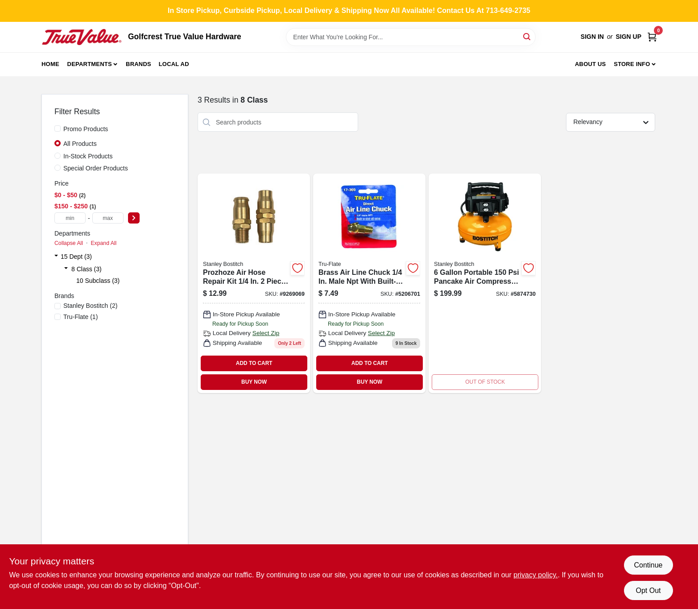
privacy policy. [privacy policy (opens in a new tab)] (535, 575)
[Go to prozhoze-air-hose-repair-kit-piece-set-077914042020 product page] (254, 283)
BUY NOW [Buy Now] (254, 382)
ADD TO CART (254, 363)
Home (50, 64)
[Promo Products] (57, 128)
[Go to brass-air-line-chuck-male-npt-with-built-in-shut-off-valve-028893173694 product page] (369, 283)
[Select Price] (134, 218)
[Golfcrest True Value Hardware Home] (81, 37)
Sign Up (628, 36)
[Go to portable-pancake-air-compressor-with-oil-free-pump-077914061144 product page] (485, 283)
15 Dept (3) (76, 256)
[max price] (108, 218)
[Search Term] (411, 37)
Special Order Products (95, 168)
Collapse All (68, 243)
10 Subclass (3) (98, 280)
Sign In (592, 36)
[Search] (527, 36)
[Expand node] (56, 256)
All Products (80, 143)
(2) (90, 305)
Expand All (103, 243)
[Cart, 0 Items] (652, 36)
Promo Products (85, 129)
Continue (648, 565)
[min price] (70, 218)
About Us (590, 64)
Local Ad (174, 64)
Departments (89, 64)
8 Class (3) (86, 269)
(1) (80, 316)
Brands (138, 64)
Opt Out (648, 590)
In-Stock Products (88, 156)
